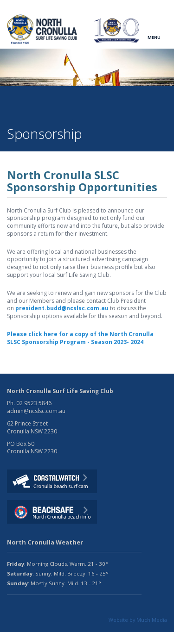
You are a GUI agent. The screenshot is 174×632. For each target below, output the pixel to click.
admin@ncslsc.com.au (36, 411)
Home (15, 109)
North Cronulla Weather (45, 542)
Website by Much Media (138, 619)
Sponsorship (88, 109)
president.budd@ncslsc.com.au (62, 308)
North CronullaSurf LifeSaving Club (43, 29)
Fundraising (47, 109)
